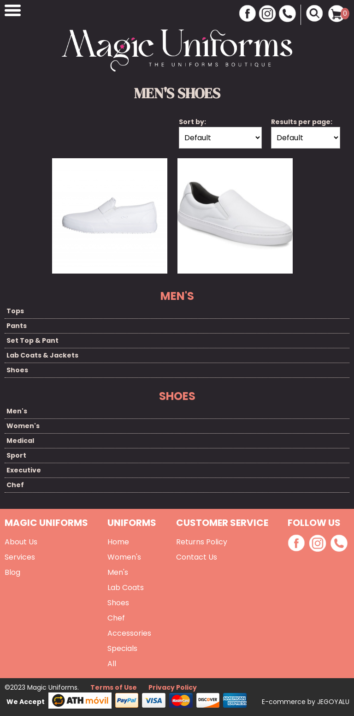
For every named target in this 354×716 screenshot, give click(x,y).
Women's (23, 425)
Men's (16, 411)
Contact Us (196, 557)
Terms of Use (113, 687)
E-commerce (284, 701)
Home (118, 542)
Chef (15, 484)
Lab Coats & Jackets (42, 355)
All (111, 663)
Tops (15, 311)
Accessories (129, 633)
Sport (16, 455)
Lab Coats (125, 587)
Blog (12, 572)
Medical (20, 440)
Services (20, 557)
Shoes (17, 370)
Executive (23, 470)
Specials (122, 648)
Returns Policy (201, 542)
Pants (16, 325)
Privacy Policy (172, 687)
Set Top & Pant (32, 340)
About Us (21, 542)
